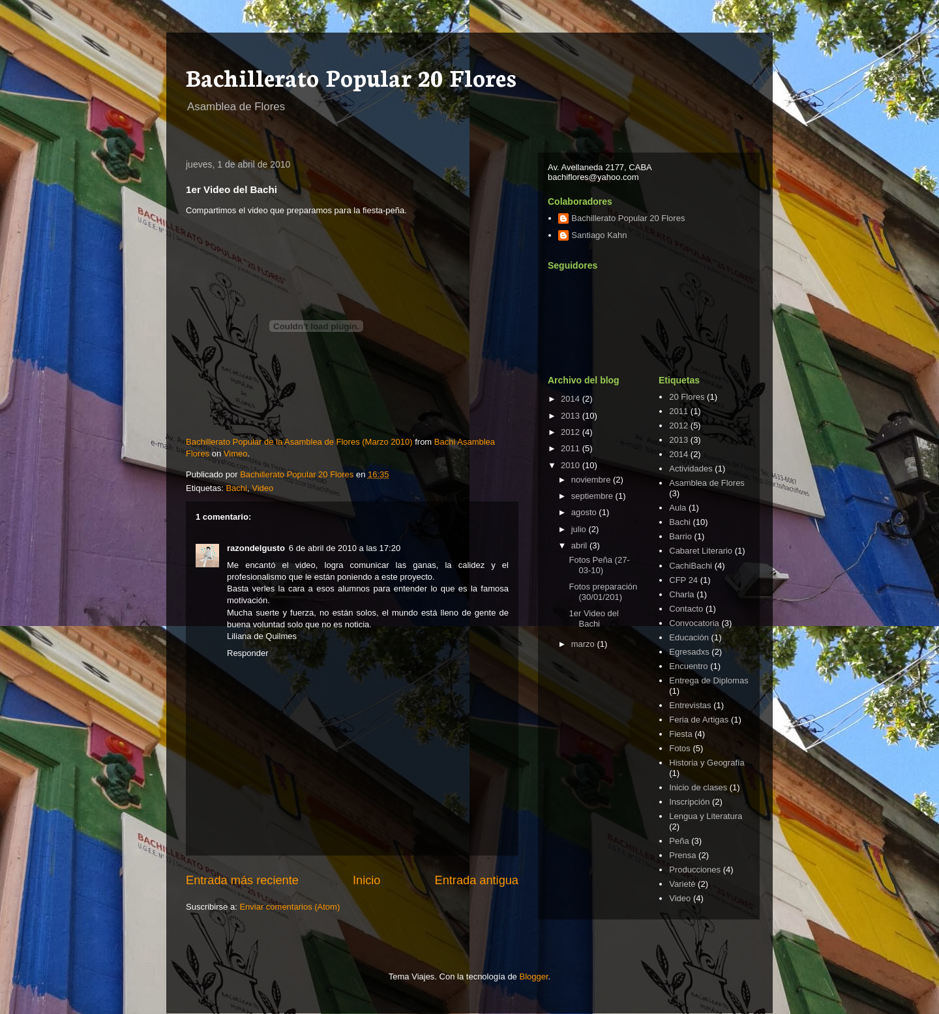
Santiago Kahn (599, 235)
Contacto (686, 609)
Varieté (682, 884)
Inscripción (689, 802)
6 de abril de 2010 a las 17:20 (344, 548)
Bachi (236, 488)
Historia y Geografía (707, 763)
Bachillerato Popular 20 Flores (351, 76)
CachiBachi (690, 566)
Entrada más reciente (242, 880)
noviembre (592, 480)
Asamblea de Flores (707, 483)
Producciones (695, 869)
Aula (677, 508)
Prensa (682, 855)
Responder (248, 653)
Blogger (533, 976)
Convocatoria (694, 623)
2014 (571, 399)
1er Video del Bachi (593, 618)
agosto (585, 512)
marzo (584, 644)
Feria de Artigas (698, 719)
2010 (571, 465)
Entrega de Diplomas (708, 680)
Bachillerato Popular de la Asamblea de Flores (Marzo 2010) (299, 442)
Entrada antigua (476, 880)
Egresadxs (689, 652)
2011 (571, 448)
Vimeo (236, 453)
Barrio (680, 536)
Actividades (690, 468)
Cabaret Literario (700, 551)
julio (580, 529)
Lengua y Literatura (705, 816)
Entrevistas (690, 705)
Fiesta (680, 734)
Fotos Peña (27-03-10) (599, 565)
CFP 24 (683, 580)
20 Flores (686, 397)
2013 (571, 416)
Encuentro (688, 666)
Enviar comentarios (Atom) (289, 907)
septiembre (593, 496)
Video (262, 488)
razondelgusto (256, 548)
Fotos (680, 748)
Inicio (366, 880)
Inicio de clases (698, 787)
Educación (689, 637)
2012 (571, 432)
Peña (679, 841)
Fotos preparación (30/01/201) (603, 592)
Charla (681, 594)
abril (580, 545)
